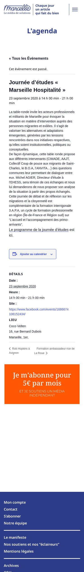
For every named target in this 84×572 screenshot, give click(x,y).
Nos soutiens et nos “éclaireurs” (31, 544)
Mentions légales (19, 551)
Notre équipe (15, 523)
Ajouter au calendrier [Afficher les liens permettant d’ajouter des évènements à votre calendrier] (33, 254)
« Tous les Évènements (28, 58)
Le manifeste (15, 537)
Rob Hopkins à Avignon (19, 350)
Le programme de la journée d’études (39, 230)
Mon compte (15, 502)
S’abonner (12, 516)
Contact (10, 509)
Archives (11, 565)
